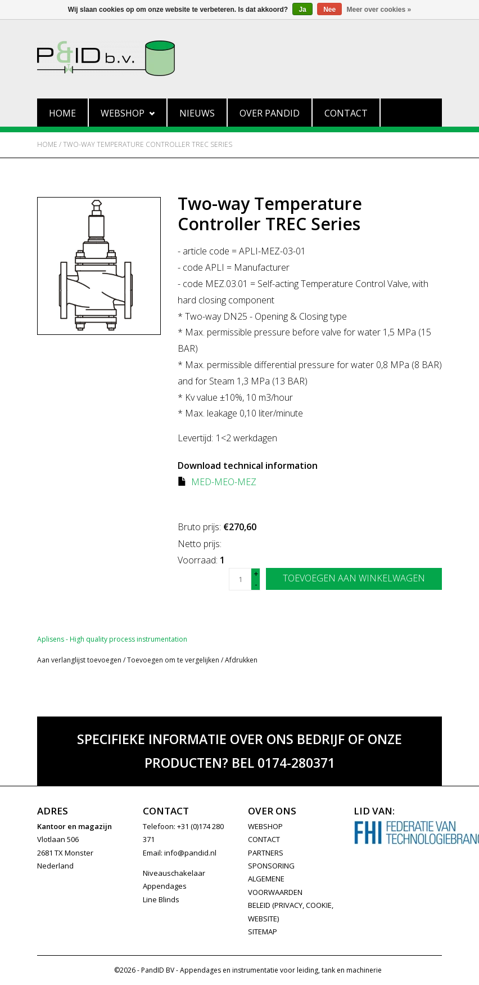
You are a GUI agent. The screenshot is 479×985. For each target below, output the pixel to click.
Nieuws (197, 113)
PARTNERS (265, 853)
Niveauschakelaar (174, 873)
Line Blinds (161, 899)
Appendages (165, 886)
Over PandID (269, 113)
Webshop (128, 113)
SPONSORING (271, 866)
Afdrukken (241, 660)
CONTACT (264, 839)
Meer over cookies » (379, 10)
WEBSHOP (265, 826)
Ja (302, 10)
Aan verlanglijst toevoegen (79, 660)
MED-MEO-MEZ (223, 482)
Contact (346, 113)
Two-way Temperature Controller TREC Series (147, 144)
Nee (329, 10)
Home (62, 113)
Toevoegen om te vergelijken (174, 660)
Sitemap (262, 931)
